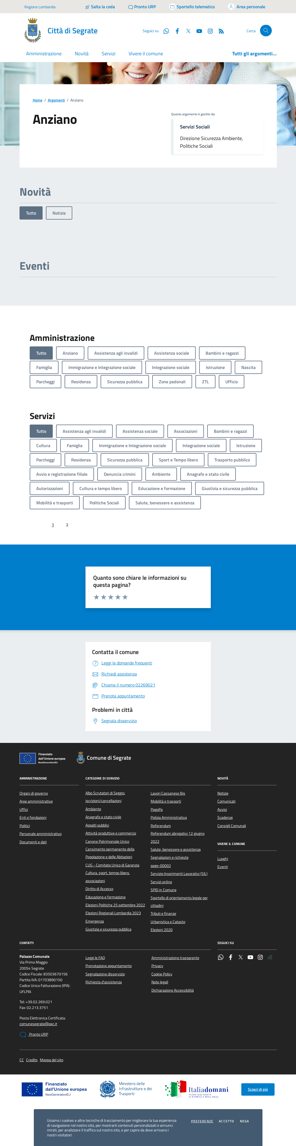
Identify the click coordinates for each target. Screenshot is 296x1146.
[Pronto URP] (141, 6)
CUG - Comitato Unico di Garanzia (112, 865)
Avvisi (222, 809)
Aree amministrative (36, 801)
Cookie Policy (161, 974)
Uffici (24, 809)
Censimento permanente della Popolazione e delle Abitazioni (109, 853)
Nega (244, 1121)
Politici (25, 826)
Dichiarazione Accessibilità (172, 990)
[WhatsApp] (164, 30)
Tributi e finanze (163, 913)
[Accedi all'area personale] (246, 6)
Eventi (222, 867)
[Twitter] (186, 30)
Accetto (226, 1121)
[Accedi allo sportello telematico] (191, 6)
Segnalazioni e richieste (170, 857)
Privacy (157, 966)
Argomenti (56, 100)
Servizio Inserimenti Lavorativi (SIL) (179, 874)
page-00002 (161, 866)
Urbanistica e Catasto (168, 922)
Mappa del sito (51, 1060)
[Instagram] (208, 30)
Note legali (159, 982)
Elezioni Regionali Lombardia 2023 (113, 913)
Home (37, 100)
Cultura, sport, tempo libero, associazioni (107, 877)
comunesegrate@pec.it (38, 1024)
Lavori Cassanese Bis (168, 793)
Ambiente (93, 809)
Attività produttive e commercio (110, 833)
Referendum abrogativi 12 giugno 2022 (177, 837)
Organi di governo (34, 793)
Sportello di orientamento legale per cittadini (179, 902)
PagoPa (157, 809)
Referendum (161, 826)
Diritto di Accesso (99, 889)
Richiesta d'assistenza (103, 982)
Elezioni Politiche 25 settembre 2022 (115, 905)
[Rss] (219, 30)
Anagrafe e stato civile (103, 817)
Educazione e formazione (105, 897)
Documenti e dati (33, 842)
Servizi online (161, 882)
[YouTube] (197, 30)
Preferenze (202, 1121)
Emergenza (94, 921)
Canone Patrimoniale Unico (107, 841)
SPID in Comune (163, 890)
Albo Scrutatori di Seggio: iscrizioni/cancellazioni (105, 797)
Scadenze (225, 817)
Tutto (31, 213)
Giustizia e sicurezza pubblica (108, 929)
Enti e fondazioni (33, 817)
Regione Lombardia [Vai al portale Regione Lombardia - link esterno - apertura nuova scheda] (40, 7)
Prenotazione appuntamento (108, 966)
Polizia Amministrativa (169, 817)
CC (22, 1060)
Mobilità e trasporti (166, 801)
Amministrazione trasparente (175, 958)
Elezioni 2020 (162, 930)
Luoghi (222, 859)
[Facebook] (175, 30)
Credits (32, 1060)
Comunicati (226, 801)
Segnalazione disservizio (105, 974)
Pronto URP (34, 1034)
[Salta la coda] (99, 6)
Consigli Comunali (231, 826)
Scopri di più (258, 1089)
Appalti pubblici (97, 825)
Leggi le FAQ (95, 958)
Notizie (59, 213)
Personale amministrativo (41, 834)
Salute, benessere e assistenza (176, 849)
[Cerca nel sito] (266, 31)
